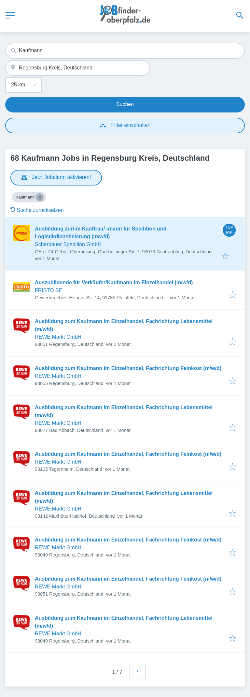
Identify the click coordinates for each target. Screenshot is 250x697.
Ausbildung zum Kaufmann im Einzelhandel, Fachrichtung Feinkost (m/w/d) (128, 368)
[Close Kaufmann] (40, 197)
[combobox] (125, 51)
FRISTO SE (48, 290)
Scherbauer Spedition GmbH (68, 244)
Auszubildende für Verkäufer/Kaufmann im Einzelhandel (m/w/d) (114, 282)
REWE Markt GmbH (58, 337)
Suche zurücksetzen (37, 210)
